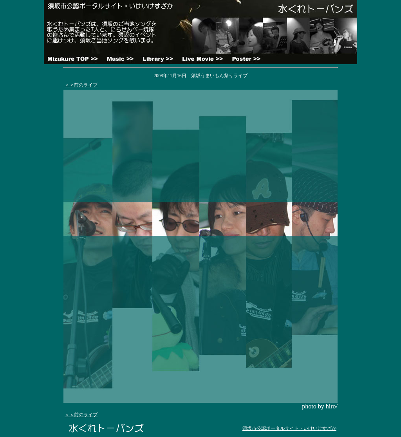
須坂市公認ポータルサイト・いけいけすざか (289, 428)
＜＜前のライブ (81, 85)
